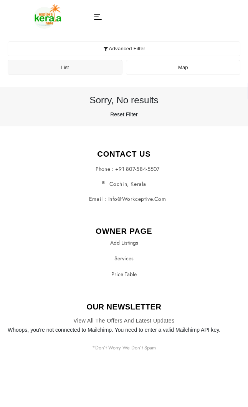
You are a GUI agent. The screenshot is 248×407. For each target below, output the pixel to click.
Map (183, 67)
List (65, 67)
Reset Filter (124, 114)
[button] (98, 17)
